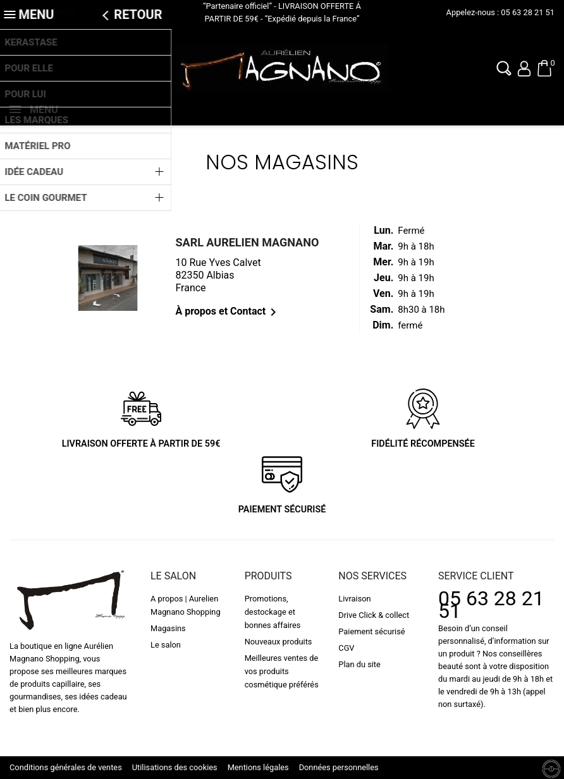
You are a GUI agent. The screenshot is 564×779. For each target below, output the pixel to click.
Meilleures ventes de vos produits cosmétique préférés (282, 671)
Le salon (165, 644)
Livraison (354, 598)
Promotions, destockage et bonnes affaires (273, 612)
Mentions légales (258, 767)
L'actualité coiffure (42, 12)
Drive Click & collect (373, 615)
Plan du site (359, 664)
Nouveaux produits (278, 641)
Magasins (168, 628)
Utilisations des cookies (175, 767)
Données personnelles (339, 767)
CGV (346, 648)
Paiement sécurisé (371, 631)
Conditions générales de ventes (65, 767)
